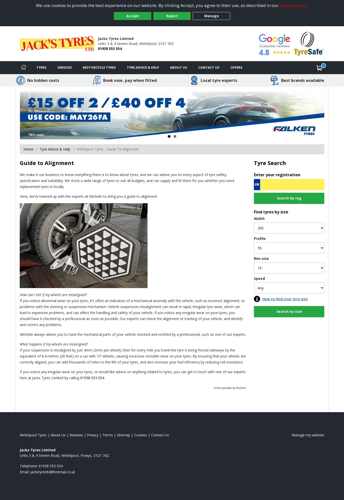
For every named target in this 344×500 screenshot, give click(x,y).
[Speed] (289, 288)
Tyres (41, 67)
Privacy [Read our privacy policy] (92, 435)
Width (259, 218)
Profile (260, 238)
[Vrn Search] (289, 184)
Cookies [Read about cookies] (140, 435)
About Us (178, 67)
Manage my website (308, 435)
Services (64, 67)
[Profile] (289, 248)
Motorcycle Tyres (99, 67)
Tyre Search (270, 163)
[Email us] (52, 472)
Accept (132, 15)
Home (28, 149)
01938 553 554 (110, 48)
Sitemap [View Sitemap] (123, 435)
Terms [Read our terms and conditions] (107, 435)
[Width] (289, 228)
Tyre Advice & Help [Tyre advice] (143, 67)
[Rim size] (289, 268)
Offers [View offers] (236, 67)
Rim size (261, 258)
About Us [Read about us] (58, 435)
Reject (172, 15)
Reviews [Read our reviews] (76, 435)
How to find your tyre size (285, 299)
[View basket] (319, 67)
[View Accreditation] (309, 43)
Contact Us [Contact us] (208, 67)
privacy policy (293, 5)
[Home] (23, 67)
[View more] (172, 115)
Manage (211, 15)
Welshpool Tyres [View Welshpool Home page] (33, 435)
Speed (259, 278)
